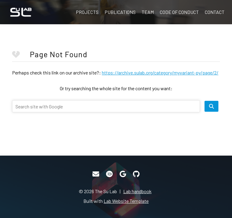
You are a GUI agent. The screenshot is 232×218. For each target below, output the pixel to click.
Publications (120, 12)
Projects (87, 12)
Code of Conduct (179, 12)
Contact (214, 12)
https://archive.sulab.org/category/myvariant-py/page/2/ (160, 72)
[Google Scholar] (122, 174)
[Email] (96, 174)
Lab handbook (137, 191)
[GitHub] (136, 174)
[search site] (211, 106)
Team (148, 12)
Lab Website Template (126, 201)
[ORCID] (109, 174)
